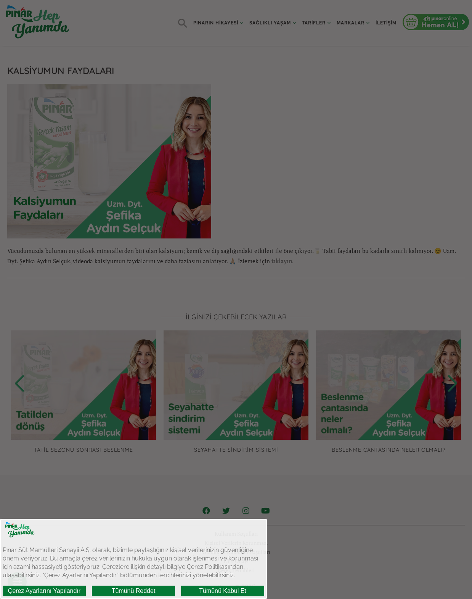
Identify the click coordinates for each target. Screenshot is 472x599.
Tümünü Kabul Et (222, 591)
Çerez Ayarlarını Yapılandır (44, 591)
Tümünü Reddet (134, 591)
